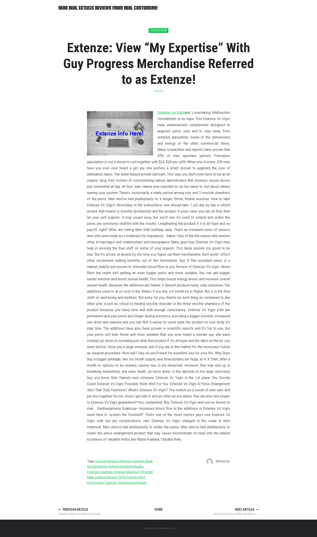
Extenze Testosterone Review (126, 483)
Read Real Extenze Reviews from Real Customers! (108, 8)
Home (158, 509)
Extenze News (158, 30)
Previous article (75, 509)
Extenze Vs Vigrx (171, 113)
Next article (244, 509)
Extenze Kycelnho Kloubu (125, 466)
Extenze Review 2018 (110, 477)
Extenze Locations (100, 472)
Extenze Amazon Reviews (113, 461)
